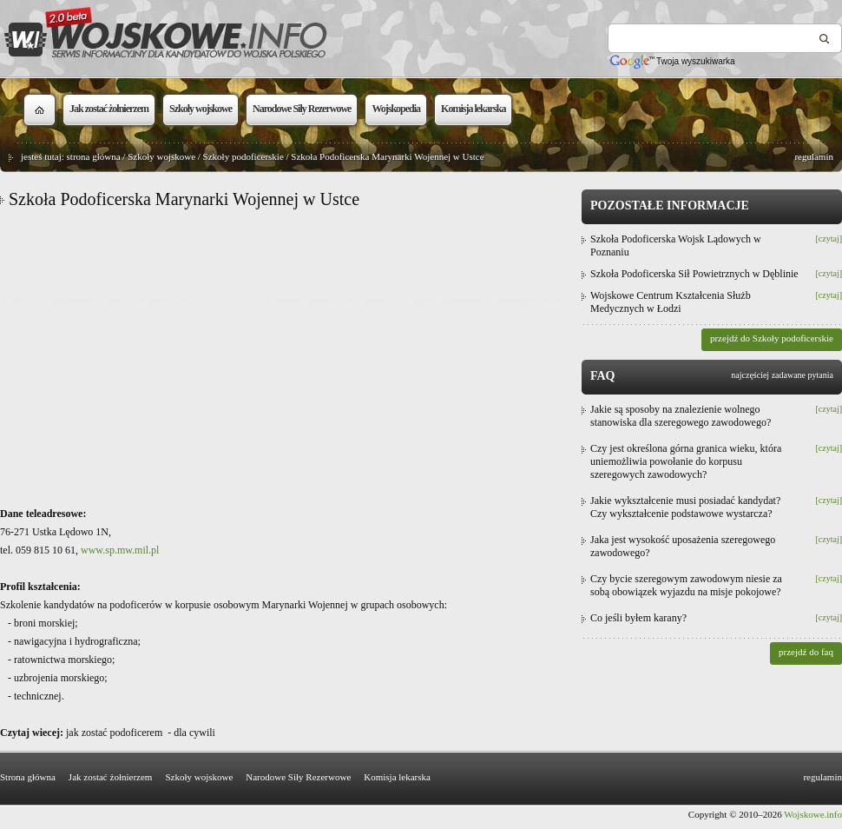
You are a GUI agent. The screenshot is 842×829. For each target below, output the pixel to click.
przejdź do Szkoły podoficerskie (771, 338)
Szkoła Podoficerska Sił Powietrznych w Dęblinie (694, 274)
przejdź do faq (806, 652)
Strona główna (28, 777)
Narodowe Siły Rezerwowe (298, 777)
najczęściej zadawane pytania (782, 375)
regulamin (813, 156)
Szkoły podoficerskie (243, 156)
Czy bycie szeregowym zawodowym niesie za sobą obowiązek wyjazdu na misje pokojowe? (686, 585)
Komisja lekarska (397, 777)
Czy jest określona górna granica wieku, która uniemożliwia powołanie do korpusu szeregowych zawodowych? (685, 461)
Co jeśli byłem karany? (638, 618)
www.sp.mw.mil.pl (120, 550)
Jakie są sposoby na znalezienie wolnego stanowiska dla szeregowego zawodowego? (680, 415)
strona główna (94, 156)
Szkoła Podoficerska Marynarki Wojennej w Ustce (387, 156)
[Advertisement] (286, 357)
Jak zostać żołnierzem (111, 777)
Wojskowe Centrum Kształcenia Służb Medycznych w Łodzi (670, 302)
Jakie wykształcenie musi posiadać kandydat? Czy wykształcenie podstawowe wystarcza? (685, 507)
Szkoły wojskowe (161, 156)
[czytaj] (828, 238)
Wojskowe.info (813, 814)
